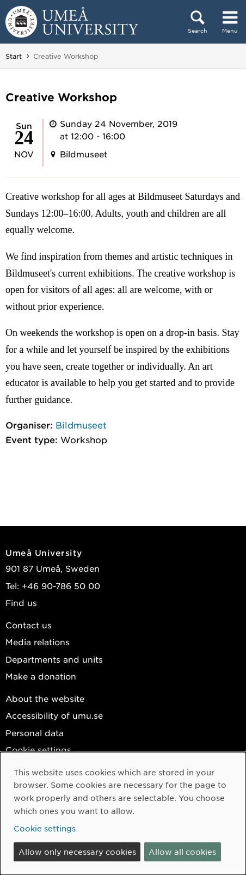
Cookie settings (38, 749)
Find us (21, 602)
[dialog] (123, 813)
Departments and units (54, 659)
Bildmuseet (81, 424)
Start (13, 56)
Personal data (34, 732)
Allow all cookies (182, 851)
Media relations (37, 642)
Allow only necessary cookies (77, 851)
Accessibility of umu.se (54, 715)
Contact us (28, 625)
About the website (44, 698)
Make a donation (40, 676)
